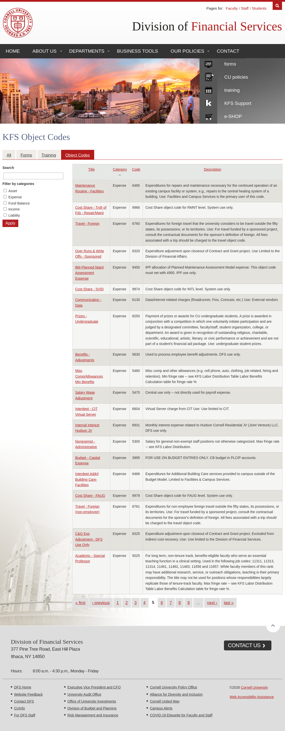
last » (229, 602)
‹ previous (101, 602)
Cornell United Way (164, 701)
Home (13, 51)
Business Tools (137, 51)
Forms (26, 155)
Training (49, 155)
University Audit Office (84, 694)
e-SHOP (233, 116)
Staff (245, 8)
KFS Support (237, 103)
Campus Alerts (161, 708)
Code (136, 169)
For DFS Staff (24, 715)
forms (230, 64)
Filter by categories (18, 184)
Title (91, 169)
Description (212, 169)
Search (8, 168)
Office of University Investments (91, 701)
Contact (228, 51)
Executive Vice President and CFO (94, 687)
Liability (14, 215)
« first (80, 602)
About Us (44, 51)
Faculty (232, 8)
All (9, 155)
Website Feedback (28, 694)
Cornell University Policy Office (173, 687)
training (232, 90)
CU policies (236, 77)
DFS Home (22, 687)
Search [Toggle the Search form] (277, 6)
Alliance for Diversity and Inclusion (176, 694)
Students (259, 8)
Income (14, 209)
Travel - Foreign (87, 224)
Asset (12, 191)
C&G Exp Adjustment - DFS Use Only (88, 539)
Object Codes (77, 155)
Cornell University (254, 687)
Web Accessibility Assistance (252, 697)
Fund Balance (19, 203)
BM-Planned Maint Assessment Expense (89, 272)
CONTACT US (244, 645)
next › (212, 602)
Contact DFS (24, 701)
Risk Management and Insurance (92, 715)
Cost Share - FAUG (90, 496)
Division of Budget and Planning (91, 708)
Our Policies (187, 51)
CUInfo (19, 708)
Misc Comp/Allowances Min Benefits (89, 376)
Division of (207, 26)
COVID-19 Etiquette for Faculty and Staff (181, 715)
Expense (15, 197)
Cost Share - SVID (89, 289)
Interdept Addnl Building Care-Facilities (86, 479)
